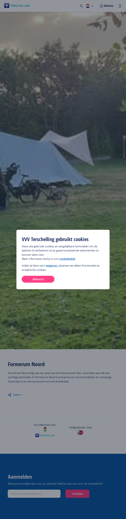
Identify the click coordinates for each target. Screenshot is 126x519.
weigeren (51, 265)
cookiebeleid (67, 259)
